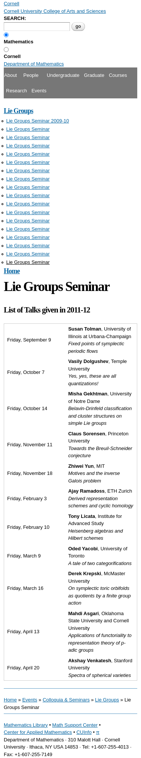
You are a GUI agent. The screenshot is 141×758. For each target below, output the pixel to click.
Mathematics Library (26, 725)
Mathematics (18, 41)
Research (16, 90)
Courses (118, 75)
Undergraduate (63, 75)
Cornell (12, 56)
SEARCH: (15, 18)
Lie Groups (18, 111)
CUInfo (83, 732)
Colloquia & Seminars (65, 700)
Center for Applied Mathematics (38, 732)
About (10, 75)
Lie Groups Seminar (28, 129)
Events (39, 90)
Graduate (94, 75)
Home (12, 271)
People (30, 75)
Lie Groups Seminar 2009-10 (37, 121)
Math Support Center (75, 725)
